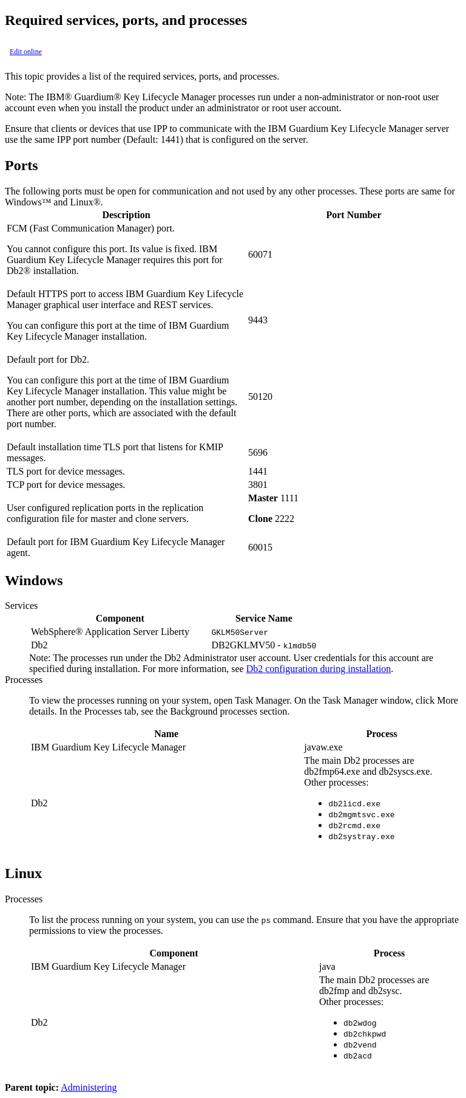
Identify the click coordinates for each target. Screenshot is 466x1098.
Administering (88, 1087)
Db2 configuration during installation (318, 669)
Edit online (26, 51)
